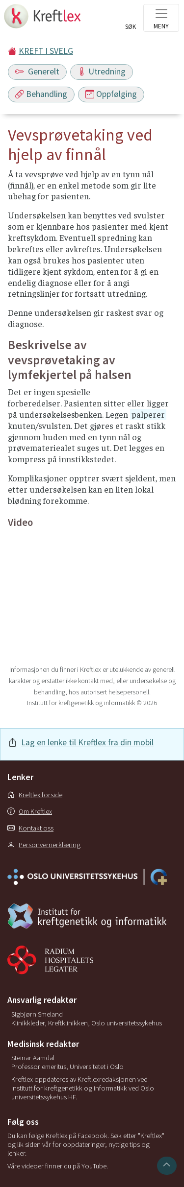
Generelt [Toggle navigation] (37, 71)
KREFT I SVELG (46, 51)
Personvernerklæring (43, 844)
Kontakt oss (30, 828)
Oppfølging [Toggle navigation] (111, 94)
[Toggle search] (130, 21)
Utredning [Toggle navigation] (102, 71)
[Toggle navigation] (161, 18)
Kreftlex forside (34, 794)
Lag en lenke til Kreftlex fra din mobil (87, 742)
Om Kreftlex (29, 811)
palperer (148, 414)
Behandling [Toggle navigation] (41, 94)
